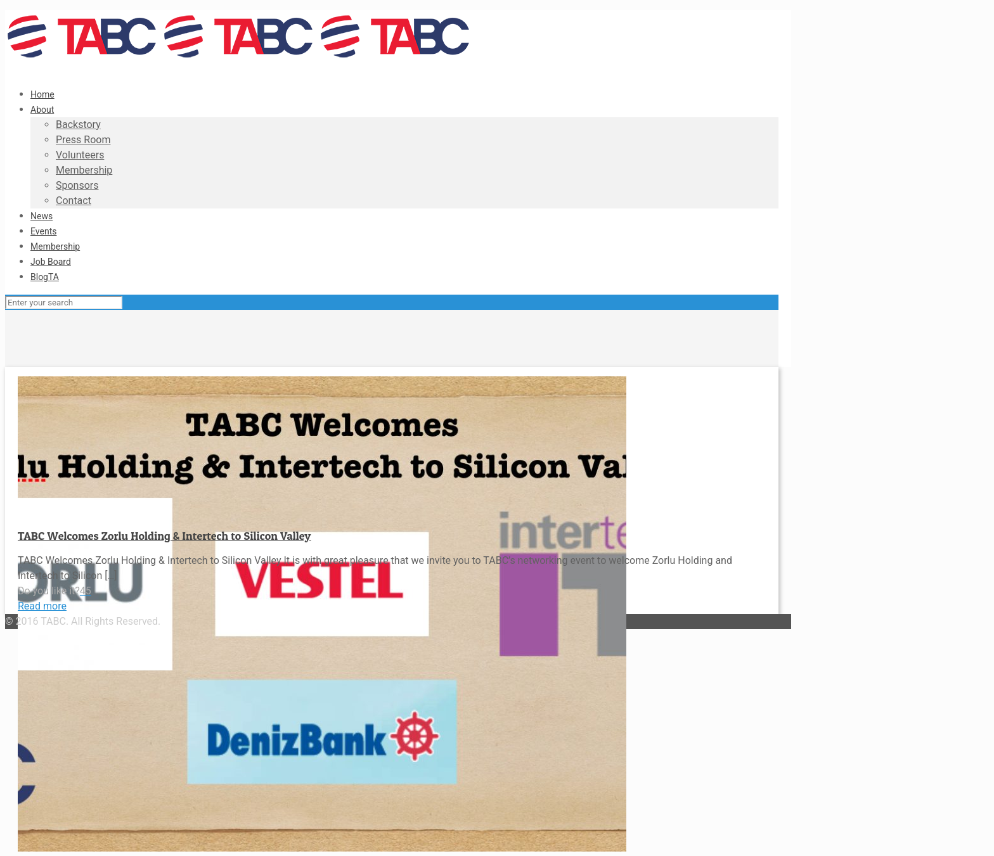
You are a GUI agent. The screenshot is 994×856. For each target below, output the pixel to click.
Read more (42, 606)
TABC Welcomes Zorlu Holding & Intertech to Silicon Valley (164, 535)
